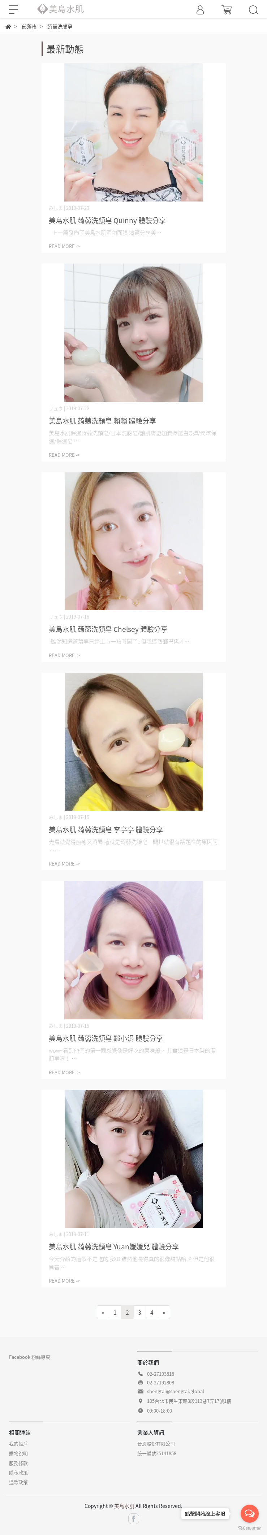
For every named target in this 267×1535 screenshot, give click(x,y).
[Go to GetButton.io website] (249, 1527)
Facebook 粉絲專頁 (29, 1356)
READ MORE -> (64, 246)
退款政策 (18, 1482)
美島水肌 (124, 1505)
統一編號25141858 (156, 1453)
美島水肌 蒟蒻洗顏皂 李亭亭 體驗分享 (106, 829)
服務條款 (18, 1463)
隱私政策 (18, 1472)
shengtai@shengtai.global (175, 1391)
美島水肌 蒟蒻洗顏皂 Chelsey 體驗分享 (108, 629)
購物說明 (18, 1453)
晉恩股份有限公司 (156, 1443)
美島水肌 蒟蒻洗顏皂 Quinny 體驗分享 (107, 220)
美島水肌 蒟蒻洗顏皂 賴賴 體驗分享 (102, 420)
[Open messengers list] (250, 1514)
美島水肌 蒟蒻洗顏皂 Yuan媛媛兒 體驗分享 (114, 1246)
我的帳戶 (18, 1443)
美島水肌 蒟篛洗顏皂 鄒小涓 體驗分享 (106, 1038)
